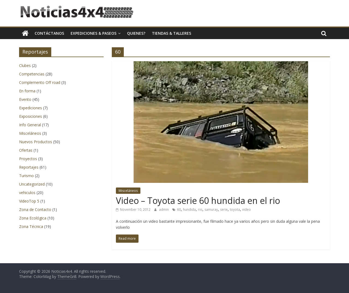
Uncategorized (32, 184)
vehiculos (27, 192)
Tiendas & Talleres (171, 33)
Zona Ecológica (32, 218)
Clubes (25, 65)
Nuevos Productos (35, 141)
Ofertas (25, 150)
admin (164, 209)
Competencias (31, 74)
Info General (30, 124)
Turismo (26, 175)
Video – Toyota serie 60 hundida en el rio (198, 200)
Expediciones (30, 107)
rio (200, 209)
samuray (211, 209)
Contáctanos (49, 33)
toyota (235, 209)
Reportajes (28, 167)
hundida (189, 209)
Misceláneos (128, 190)
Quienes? (136, 33)
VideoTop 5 (29, 201)
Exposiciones (30, 116)
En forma (27, 90)
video (246, 209)
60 (179, 209)
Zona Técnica (31, 226)
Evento (25, 99)
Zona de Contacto (35, 209)
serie (224, 209)
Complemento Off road (39, 82)
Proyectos (28, 158)
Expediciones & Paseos (93, 33)
